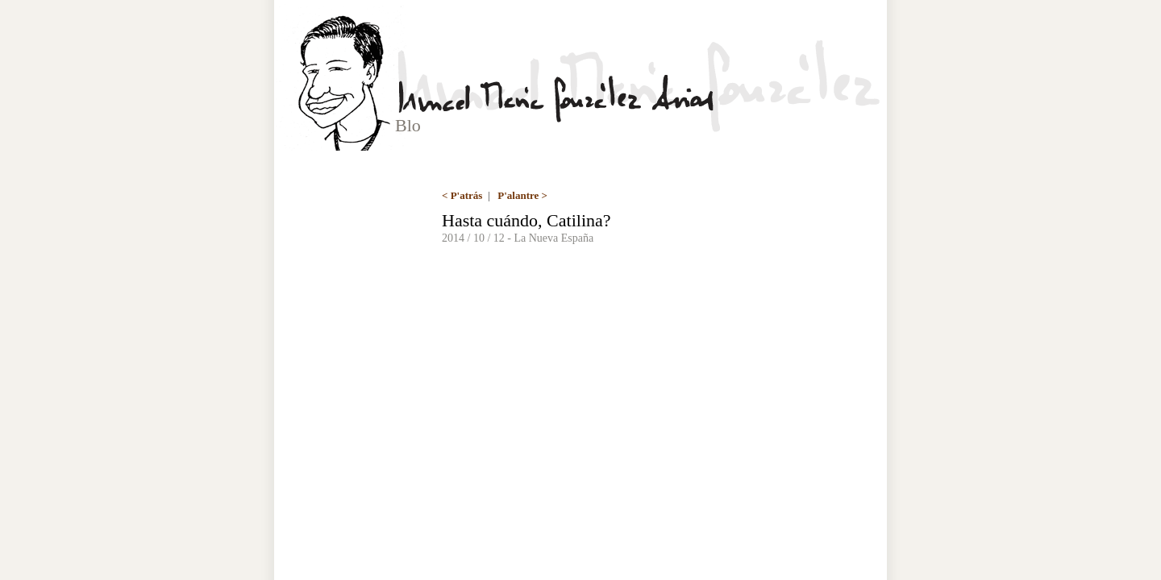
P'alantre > (522, 195)
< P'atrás (462, 195)
